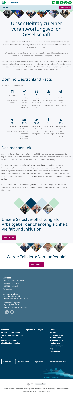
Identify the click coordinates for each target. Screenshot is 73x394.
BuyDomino (23, 359)
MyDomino (39, 359)
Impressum (64, 386)
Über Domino (55, 349)
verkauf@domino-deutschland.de (17, 296)
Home (52, 327)
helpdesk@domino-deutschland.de (17, 305)
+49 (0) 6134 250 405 (13, 294)
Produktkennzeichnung (10, 330)
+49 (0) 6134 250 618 (13, 302)
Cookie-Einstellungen (44, 389)
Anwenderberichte (57, 338)
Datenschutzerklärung (48, 386)
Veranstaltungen (56, 343)
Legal (58, 386)
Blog (51, 346)
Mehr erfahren (9, 235)
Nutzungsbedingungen (29, 389)
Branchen (5, 327)
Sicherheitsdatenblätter (57, 359)
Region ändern (40, 381)
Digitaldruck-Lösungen (34, 327)
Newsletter (7, 359)
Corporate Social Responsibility (56, 334)
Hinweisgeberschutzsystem (32, 386)
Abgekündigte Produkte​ (10, 341)
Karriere (53, 330)
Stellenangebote (65, 7)
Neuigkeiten (55, 341)
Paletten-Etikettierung (10, 338)
